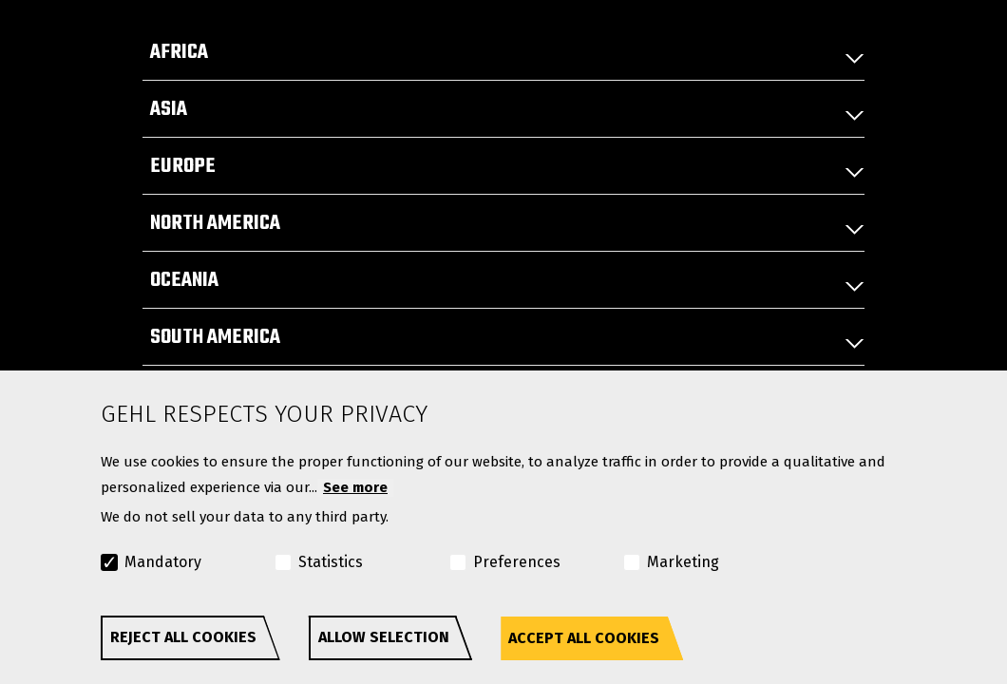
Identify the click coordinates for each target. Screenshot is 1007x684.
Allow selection (383, 637)
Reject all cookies (183, 637)
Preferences (516, 562)
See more (355, 487)
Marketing (683, 562)
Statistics (330, 562)
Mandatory (162, 562)
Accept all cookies (583, 638)
